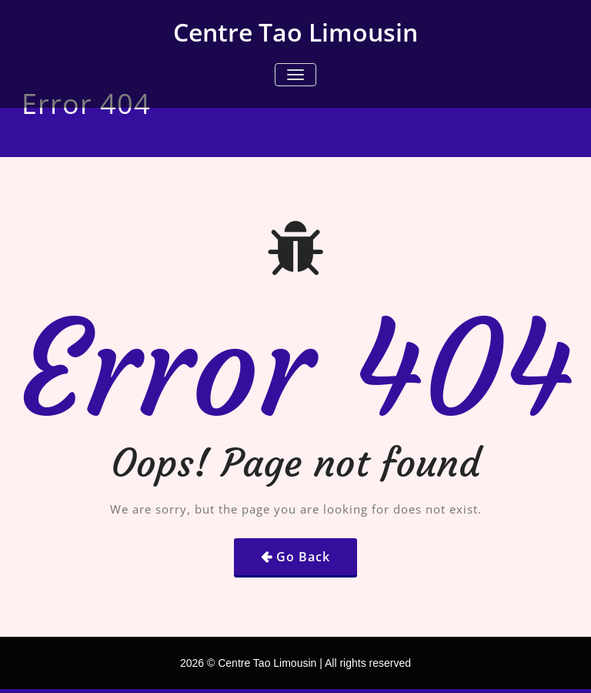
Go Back (303, 556)
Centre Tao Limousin (295, 32)
